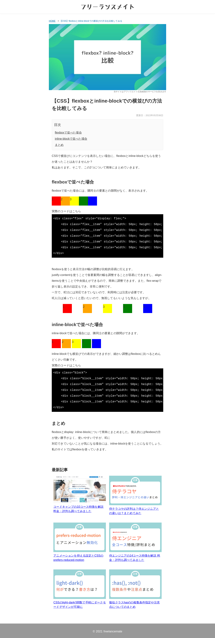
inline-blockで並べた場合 (71, 138)
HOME (52, 21)
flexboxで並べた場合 (68, 132)
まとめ (59, 144)
